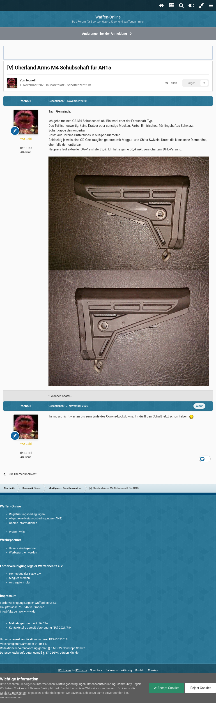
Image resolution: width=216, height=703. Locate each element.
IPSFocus (81, 670)
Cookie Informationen (23, 523)
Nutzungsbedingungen (71, 684)
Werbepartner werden (23, 552)
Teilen (171, 83)
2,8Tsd (26, 148)
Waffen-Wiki (17, 531)
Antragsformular (19, 582)
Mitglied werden (19, 578)
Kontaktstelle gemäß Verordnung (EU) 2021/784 (40, 627)
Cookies (153, 670)
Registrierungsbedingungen (27, 514)
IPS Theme (64, 670)
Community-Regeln (129, 684)
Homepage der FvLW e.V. (25, 573)
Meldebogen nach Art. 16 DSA (28, 623)
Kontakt (140, 670)
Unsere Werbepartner (23, 548)
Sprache (96, 670)
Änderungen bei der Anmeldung (104, 33)
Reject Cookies (200, 688)
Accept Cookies (166, 688)
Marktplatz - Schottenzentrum (70, 85)
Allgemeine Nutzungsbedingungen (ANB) (35, 518)
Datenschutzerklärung (119, 670)
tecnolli (31, 80)
